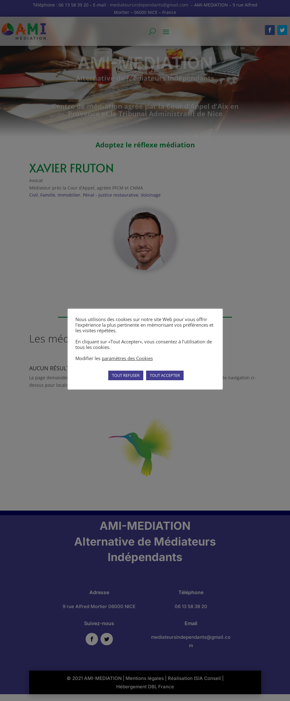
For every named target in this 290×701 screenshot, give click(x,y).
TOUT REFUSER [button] (126, 375)
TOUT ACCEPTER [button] (165, 375)
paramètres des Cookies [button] (127, 358)
